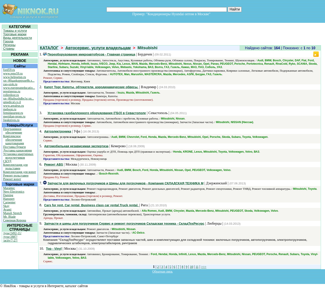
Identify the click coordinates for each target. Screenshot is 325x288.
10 (191, 267)
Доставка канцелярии (17, 150)
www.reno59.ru (13, 73)
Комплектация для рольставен (15, 166)
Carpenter (9, 202)
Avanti (7, 209)
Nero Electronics (13, 191)
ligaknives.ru (11, 120)
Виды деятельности (17, 38)
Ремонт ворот (12, 179)
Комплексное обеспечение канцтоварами (13, 139)
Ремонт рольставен (15, 175)
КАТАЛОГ (49, 48)
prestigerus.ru (11, 91)
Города (8, 41)
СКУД (7, 161)
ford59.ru (9, 70)
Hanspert (9, 199)
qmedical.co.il (12, 102)
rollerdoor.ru (11, 95)
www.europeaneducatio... (19, 88)
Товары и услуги (15, 30)
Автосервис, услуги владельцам (98, 48)
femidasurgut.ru (13, 113)
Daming (8, 195)
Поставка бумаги (14, 147)
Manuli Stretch (12, 213)
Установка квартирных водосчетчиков (18, 155)
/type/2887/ (10, 237)
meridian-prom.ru (14, 116)
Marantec (9, 188)
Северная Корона (14, 220)
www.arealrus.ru (13, 105)
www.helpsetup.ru (14, 77)
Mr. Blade (9, 216)
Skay (6, 206)
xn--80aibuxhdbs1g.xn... (18, 98)
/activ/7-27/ (10, 240)
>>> (203, 267)
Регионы (9, 45)
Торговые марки (14, 34)
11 (196, 267)
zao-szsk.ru (10, 84)
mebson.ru (9, 109)
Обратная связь (162, 271)
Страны (8, 48)
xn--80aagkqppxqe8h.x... (19, 80)
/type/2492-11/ (12, 233)
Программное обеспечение (12, 130)
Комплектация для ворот (19, 172)
